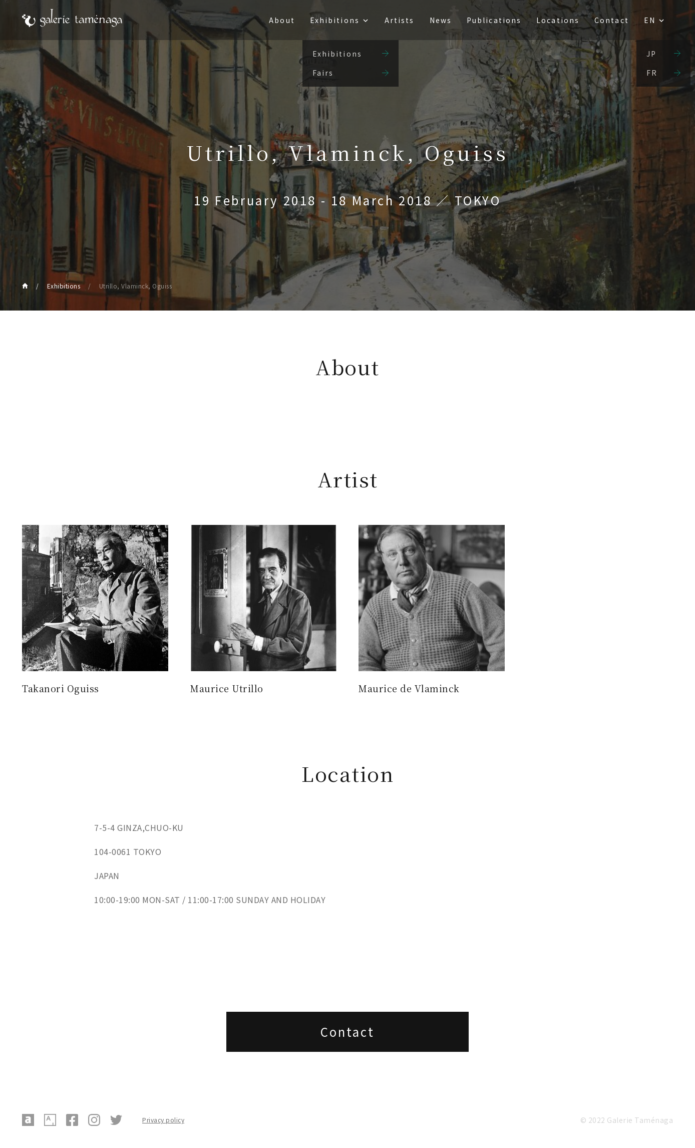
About (282, 20)
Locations (557, 20)
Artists (400, 20)
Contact (611, 20)
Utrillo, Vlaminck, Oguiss (135, 285)
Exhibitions (335, 20)
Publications (494, 20)
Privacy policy (163, 1119)
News (441, 20)
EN (649, 20)
